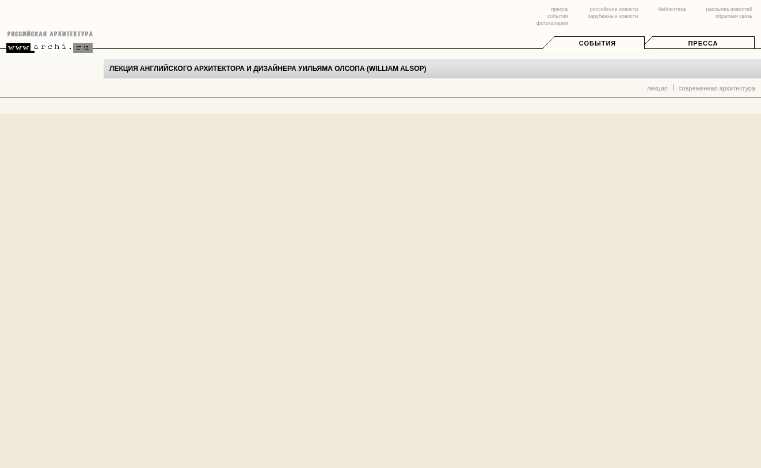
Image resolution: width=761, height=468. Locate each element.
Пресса (703, 43)
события (557, 16)
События (597, 43)
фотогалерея (552, 23)
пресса (559, 9)
